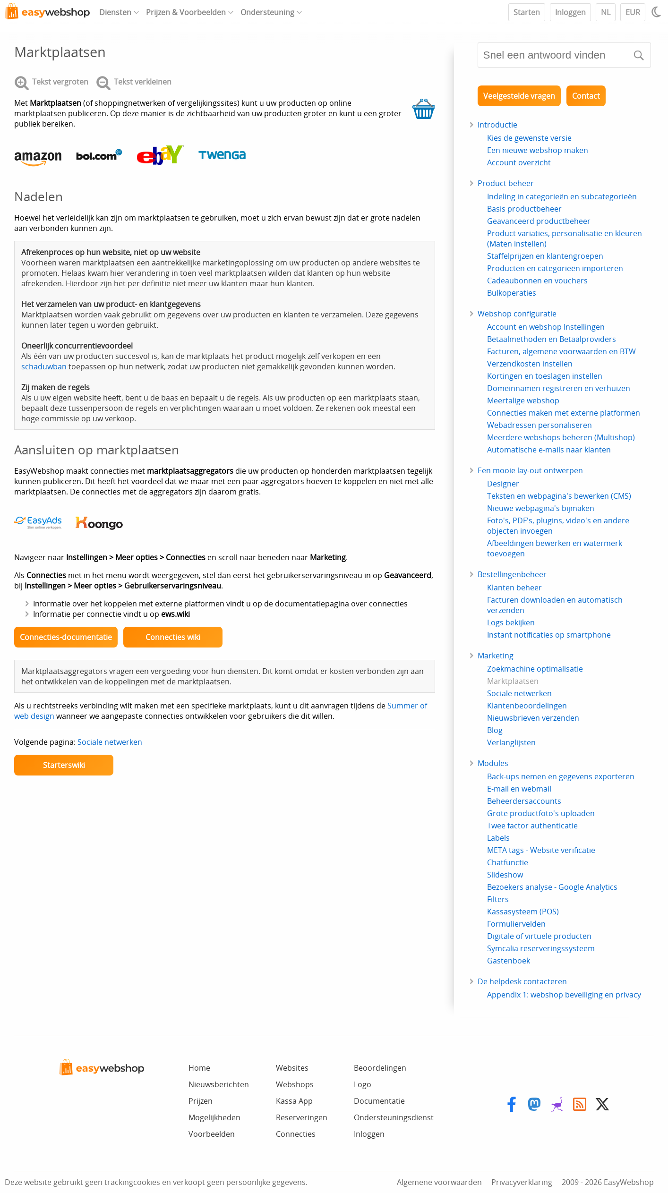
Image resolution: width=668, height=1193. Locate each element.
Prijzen (200, 1101)
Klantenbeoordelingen (527, 705)
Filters (498, 899)
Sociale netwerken (109, 742)
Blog (495, 730)
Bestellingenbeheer (512, 574)
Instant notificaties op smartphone (549, 635)
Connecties (296, 1134)
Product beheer (506, 183)
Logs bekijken (511, 622)
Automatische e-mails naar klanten (549, 449)
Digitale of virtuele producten (539, 936)
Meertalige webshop (523, 400)
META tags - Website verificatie (541, 850)
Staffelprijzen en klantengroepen (545, 256)
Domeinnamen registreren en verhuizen (558, 388)
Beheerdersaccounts (524, 801)
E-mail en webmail (519, 789)
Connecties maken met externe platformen (563, 413)
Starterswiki (64, 765)
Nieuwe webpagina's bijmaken (540, 508)
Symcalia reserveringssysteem (541, 948)
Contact (586, 96)
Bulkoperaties (511, 293)
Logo (362, 1084)
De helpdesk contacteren (522, 981)
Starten (527, 12)
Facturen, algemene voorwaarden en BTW (561, 351)
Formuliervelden (516, 924)
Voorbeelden (211, 1134)
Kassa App (294, 1101)
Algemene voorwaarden (439, 1182)
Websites (292, 1068)
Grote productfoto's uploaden (541, 813)
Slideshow (505, 874)
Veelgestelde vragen (519, 96)
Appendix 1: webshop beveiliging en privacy (564, 994)
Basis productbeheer (524, 209)
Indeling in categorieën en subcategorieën (562, 196)
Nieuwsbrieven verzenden (533, 718)
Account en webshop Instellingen (546, 327)
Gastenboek (508, 960)
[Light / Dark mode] (657, 11)
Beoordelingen (380, 1068)
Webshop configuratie (517, 313)
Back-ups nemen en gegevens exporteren (560, 776)
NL (605, 12)
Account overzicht (519, 162)
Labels (498, 838)
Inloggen (570, 12)
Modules (493, 763)
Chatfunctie (507, 862)
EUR (632, 12)
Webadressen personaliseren (539, 425)
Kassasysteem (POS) (523, 911)
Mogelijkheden (214, 1117)
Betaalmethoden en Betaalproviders (551, 339)
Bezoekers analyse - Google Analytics (552, 887)
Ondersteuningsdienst (394, 1117)
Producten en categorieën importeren (555, 268)
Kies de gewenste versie (529, 138)
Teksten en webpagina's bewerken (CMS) (559, 496)
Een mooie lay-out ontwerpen (530, 470)
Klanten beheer (514, 587)
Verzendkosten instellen (530, 363)
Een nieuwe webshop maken (537, 150)
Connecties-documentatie (66, 637)
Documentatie (379, 1101)
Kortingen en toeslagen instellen (544, 376)
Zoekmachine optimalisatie (535, 669)
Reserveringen (301, 1117)
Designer (503, 483)
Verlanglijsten (511, 742)
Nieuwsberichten (218, 1084)
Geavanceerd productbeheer (539, 221)
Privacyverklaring (521, 1182)
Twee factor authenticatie (532, 825)
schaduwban (44, 366)
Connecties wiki (173, 637)
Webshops (295, 1084)
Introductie (497, 124)
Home (199, 1068)
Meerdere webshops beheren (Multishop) (561, 437)
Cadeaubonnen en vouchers (537, 280)
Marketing (496, 655)
